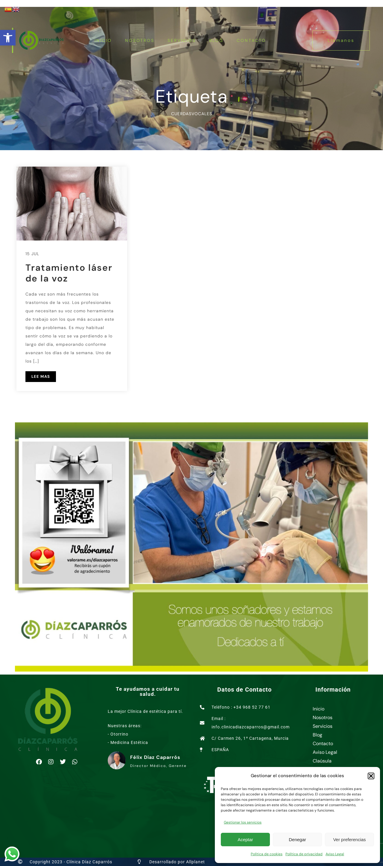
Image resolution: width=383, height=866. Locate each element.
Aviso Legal (335, 854)
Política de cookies (266, 854)
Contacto (251, 40)
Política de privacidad (304, 854)
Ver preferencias (349, 839)
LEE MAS (40, 376)
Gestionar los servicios (243, 822)
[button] (8, 37)
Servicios (182, 40)
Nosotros (139, 40)
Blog (216, 40)
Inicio (103, 40)
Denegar (297, 839)
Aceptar (245, 839)
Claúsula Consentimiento (330, 765)
